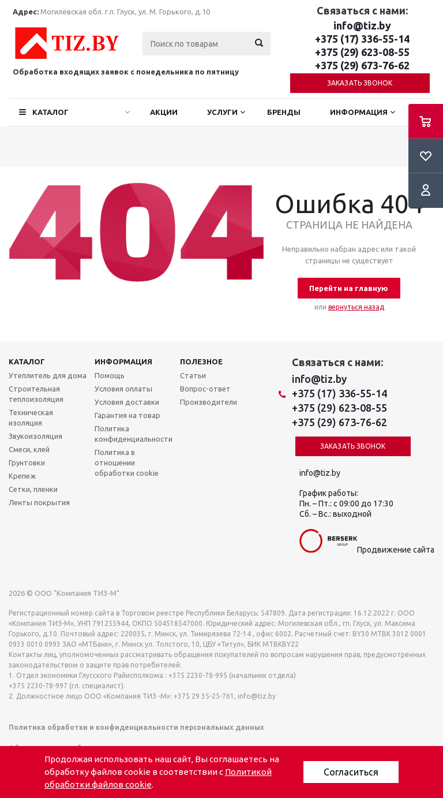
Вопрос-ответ (205, 389)
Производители (208, 402)
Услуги (222, 112)
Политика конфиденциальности (133, 433)
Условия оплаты (123, 389)
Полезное (201, 361)
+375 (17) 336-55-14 (362, 38)
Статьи (193, 375)
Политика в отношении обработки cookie (127, 462)
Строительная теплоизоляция (36, 394)
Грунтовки (27, 462)
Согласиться (351, 772)
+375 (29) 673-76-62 (362, 65)
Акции (164, 112)
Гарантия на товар (127, 415)
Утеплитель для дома (48, 375)
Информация (359, 112)
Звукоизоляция (35, 436)
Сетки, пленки (33, 489)
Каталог (50, 112)
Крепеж (22, 476)
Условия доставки (127, 402)
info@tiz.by (362, 25)
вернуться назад (356, 307)
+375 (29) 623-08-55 (362, 52)
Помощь (110, 375)
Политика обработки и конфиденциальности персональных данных (136, 727)
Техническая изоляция (31, 417)
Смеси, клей (29, 449)
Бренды (284, 112)
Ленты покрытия (39, 502)
